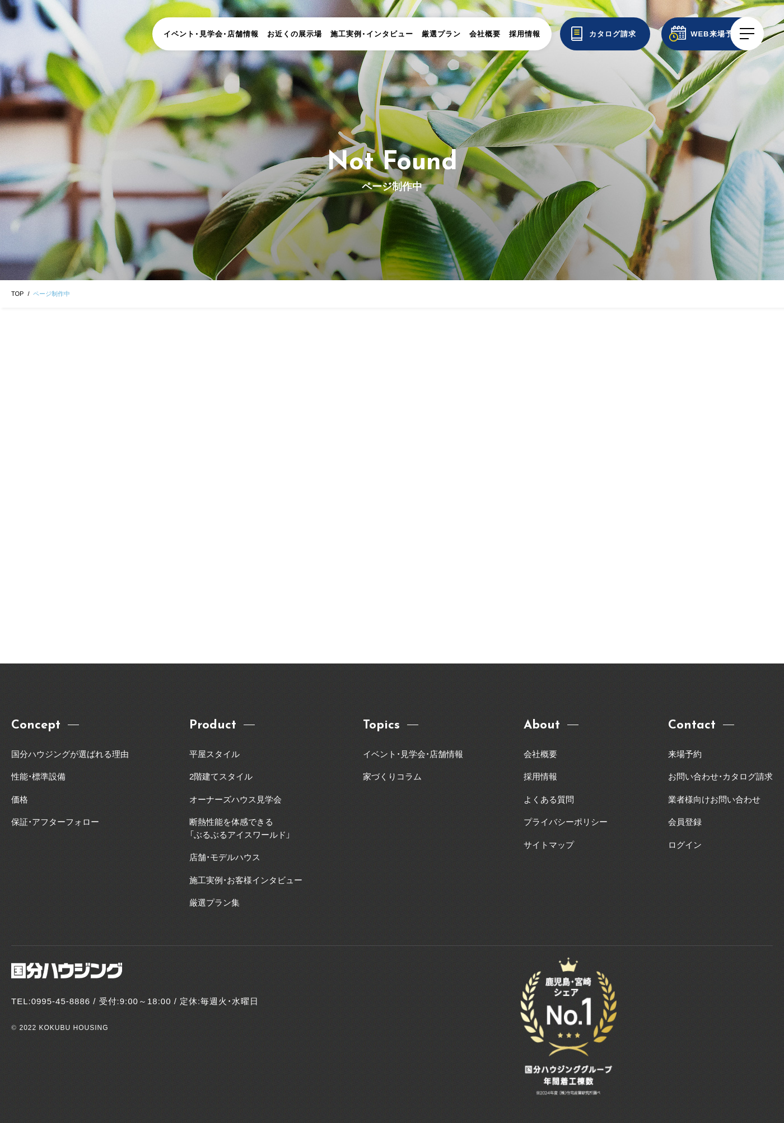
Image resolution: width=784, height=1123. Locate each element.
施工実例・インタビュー (394, 34)
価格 (19, 799)
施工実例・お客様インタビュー (245, 880)
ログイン (685, 845)
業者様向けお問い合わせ (718, 799)
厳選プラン (464, 34)
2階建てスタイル (221, 776)
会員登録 (685, 822)
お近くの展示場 (317, 34)
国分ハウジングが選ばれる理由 (70, 754)
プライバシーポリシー (566, 822)
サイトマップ (549, 845)
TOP (17, 293)
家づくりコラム (392, 776)
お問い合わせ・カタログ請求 (720, 776)
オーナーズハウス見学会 (235, 799)
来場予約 (685, 754)
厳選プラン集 (214, 902)
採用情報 (547, 34)
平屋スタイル (214, 754)
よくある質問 (549, 799)
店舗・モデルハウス (224, 857)
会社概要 (508, 34)
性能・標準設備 (38, 776)
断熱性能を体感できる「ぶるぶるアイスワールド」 (240, 828)
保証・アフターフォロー (55, 822)
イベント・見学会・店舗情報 (234, 34)
